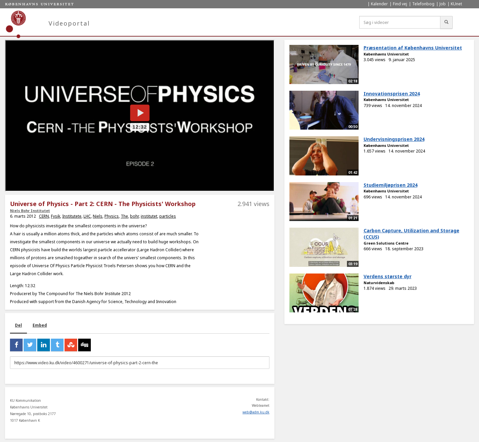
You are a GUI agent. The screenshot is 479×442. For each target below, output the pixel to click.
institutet (149, 216)
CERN (44, 216)
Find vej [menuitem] (400, 4)
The (124, 216)
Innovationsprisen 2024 (392, 93)
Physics (111, 216)
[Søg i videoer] (399, 22)
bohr (134, 216)
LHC (87, 216)
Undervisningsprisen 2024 (394, 139)
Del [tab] (18, 325)
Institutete (71, 216)
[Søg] (446, 22)
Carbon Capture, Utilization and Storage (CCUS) (411, 233)
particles (167, 216)
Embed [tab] (40, 325)
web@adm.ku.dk (255, 412)
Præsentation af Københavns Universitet (413, 48)
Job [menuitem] (442, 4)
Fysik (55, 216)
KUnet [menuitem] (456, 4)
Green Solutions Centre (386, 243)
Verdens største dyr (387, 276)
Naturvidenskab (379, 282)
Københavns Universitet (386, 54)
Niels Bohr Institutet (30, 210)
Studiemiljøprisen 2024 (390, 185)
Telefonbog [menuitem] (423, 4)
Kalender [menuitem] (379, 4)
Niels (97, 216)
